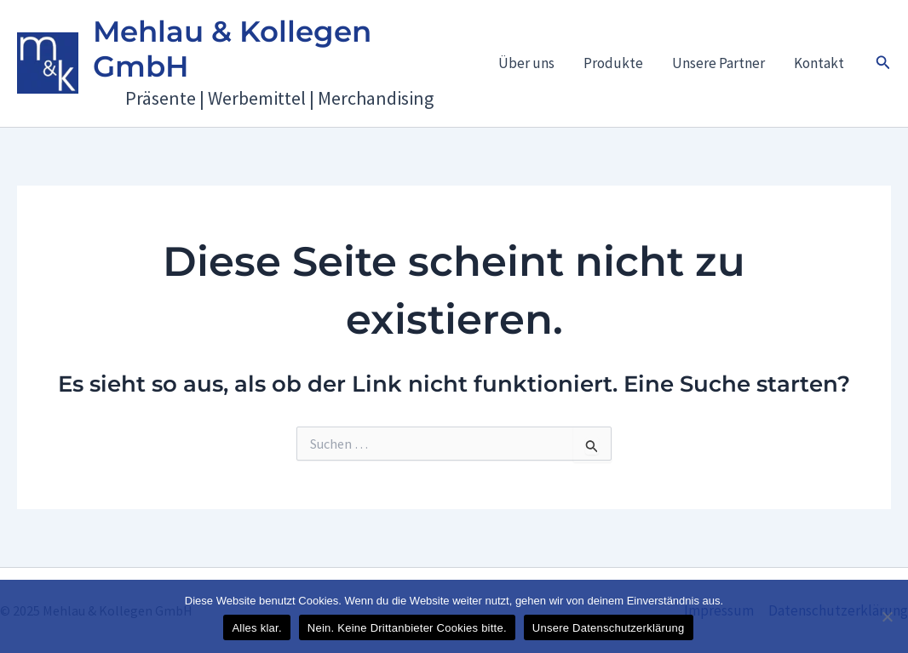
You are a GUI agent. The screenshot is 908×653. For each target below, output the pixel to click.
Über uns (526, 63)
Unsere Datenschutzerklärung (608, 627)
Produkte (613, 63)
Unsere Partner (718, 63)
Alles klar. (256, 627)
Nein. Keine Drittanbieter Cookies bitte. (407, 627)
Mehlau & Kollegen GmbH (232, 49)
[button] (883, 63)
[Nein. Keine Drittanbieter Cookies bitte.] (886, 616)
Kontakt (819, 63)
